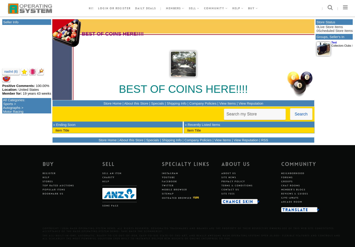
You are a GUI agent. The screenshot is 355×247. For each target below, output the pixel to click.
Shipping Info (177, 103)
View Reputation (251, 103)
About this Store (136, 103)
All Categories (13, 100)
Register (49, 173)
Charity (108, 177)
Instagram (170, 173)
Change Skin (238, 201)
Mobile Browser (174, 189)
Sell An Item (112, 173)
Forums (287, 177)
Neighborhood (293, 173)
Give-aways (290, 197)
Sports (8, 104)
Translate (295, 209)
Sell (194, 8)
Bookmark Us (53, 193)
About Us (228, 173)
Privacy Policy (233, 181)
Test (334, 42)
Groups (287, 181)
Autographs (11, 108)
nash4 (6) (11, 71)
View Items (227, 103)
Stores (48, 181)
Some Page (110, 205)
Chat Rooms (290, 185)
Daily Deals (145, 8)
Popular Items (54, 189)
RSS (264, 140)
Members (175, 8)
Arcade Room (291, 201)
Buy (253, 8)
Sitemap (168, 193)
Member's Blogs (293, 189)
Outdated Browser (177, 198)
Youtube (168, 177)
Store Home (112, 103)
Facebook (169, 181)
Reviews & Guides (294, 193)
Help (238, 8)
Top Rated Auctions (58, 185)
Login (103, 8)
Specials (157, 103)
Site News (228, 177)
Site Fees (228, 193)
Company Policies (202, 103)
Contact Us (230, 189)
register (123, 8)
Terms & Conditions (237, 185)
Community (216, 8)
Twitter (168, 185)
